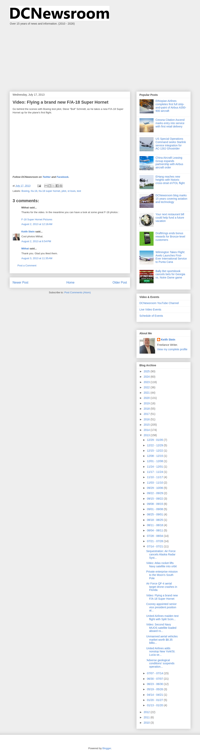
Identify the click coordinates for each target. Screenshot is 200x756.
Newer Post (20, 282)
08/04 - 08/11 (155, 530)
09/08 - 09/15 (155, 503)
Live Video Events (150, 309)
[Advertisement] (100, 56)
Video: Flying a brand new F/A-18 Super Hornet (162, 597)
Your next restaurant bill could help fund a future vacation (170, 217)
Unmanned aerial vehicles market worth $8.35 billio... (162, 640)
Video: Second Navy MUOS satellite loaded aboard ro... (161, 628)
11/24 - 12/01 (155, 466)
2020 (147, 397)
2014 (147, 429)
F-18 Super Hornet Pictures (36, 219)
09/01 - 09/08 (155, 509)
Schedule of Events (151, 315)
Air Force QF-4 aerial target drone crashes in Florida (161, 587)
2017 (147, 413)
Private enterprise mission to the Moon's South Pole (162, 575)
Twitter (47, 176)
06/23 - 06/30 (155, 684)
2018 (147, 408)
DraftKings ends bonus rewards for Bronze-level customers (170, 236)
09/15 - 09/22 (155, 498)
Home (70, 282)
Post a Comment (27, 265)
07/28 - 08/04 (155, 535)
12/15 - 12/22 (155, 450)
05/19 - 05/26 (155, 689)
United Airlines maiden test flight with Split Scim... (162, 617)
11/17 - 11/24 (155, 471)
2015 (147, 424)
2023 (147, 382)
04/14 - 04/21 (155, 694)
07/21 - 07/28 (155, 541)
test (79, 190)
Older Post (120, 282)
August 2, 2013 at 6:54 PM (36, 241)
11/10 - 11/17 (155, 477)
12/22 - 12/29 (155, 445)
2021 (147, 392)
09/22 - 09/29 (155, 493)
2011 (147, 717)
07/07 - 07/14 (155, 673)
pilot (63, 190)
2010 (147, 722)
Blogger (106, 748)
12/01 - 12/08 (155, 461)
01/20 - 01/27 (155, 700)
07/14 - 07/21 (155, 546)
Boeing (25, 190)
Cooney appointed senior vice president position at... (161, 607)
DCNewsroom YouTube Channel (159, 303)
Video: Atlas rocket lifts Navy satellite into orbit (161, 564)
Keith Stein (28, 231)
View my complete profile (172, 349)
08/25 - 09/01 (155, 514)
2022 (147, 387)
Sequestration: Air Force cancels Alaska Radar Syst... (160, 554)
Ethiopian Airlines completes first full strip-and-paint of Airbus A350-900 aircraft (171, 105)
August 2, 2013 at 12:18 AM (36, 224)
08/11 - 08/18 (155, 525)
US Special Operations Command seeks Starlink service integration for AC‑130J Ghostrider (171, 143)
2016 (147, 419)
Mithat (25, 248)
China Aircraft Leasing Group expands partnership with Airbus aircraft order (169, 162)
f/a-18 (34, 190)
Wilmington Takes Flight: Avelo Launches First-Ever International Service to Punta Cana (171, 257)
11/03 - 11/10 (155, 482)
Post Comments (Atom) (77, 292)
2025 (147, 371)
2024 (147, 376)
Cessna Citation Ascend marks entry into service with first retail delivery (170, 123)
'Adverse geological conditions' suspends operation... (160, 663)
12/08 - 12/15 (155, 455)
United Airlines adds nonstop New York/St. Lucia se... (160, 651)
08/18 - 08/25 (155, 519)
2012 (147, 712)
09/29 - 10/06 (155, 487)
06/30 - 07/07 (155, 678)
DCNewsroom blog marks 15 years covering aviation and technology (171, 199)
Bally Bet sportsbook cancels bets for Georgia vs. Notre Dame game (170, 274)
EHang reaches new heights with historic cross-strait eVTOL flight (170, 180)
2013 (147, 435)
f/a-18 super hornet (49, 190)
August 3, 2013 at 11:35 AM (36, 258)
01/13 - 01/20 (155, 705)
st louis (71, 190)
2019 (147, 403)
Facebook (62, 176)
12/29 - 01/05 (155, 439)
